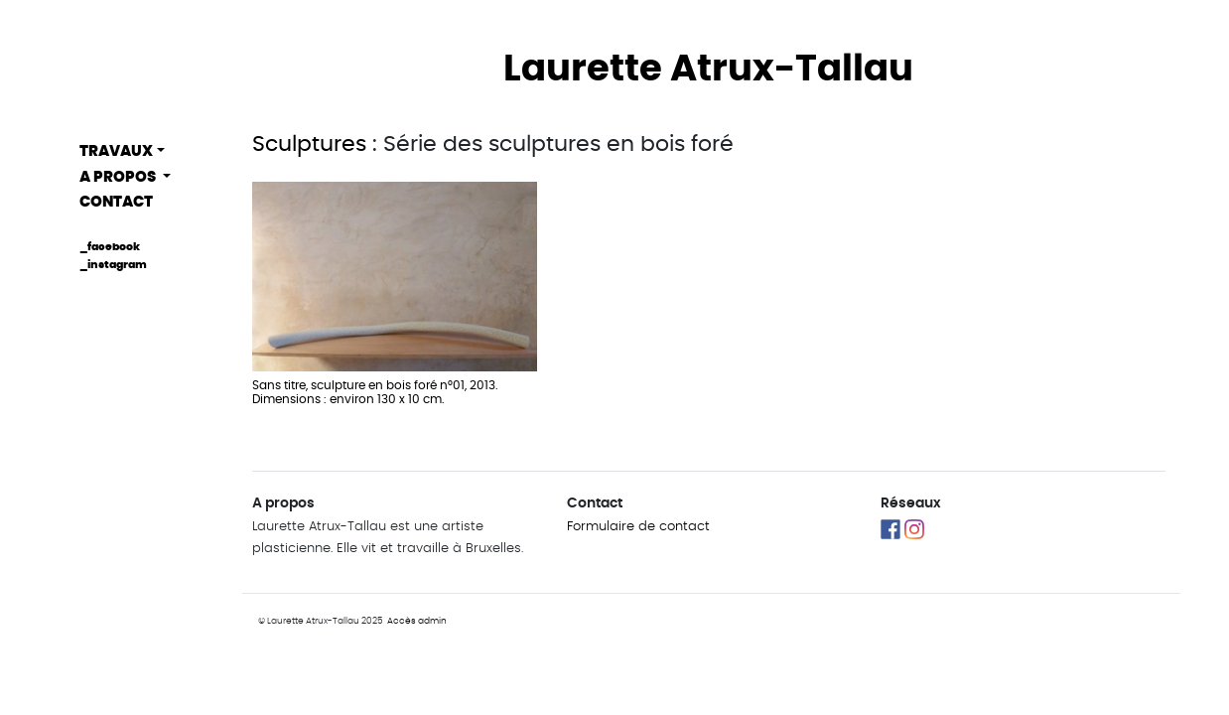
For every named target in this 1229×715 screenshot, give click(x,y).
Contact (116, 202)
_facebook (109, 247)
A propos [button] (119, 177)
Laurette (708, 69)
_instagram (113, 265)
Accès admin (417, 621)
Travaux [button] (116, 151)
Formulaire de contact (638, 526)
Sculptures (309, 144)
